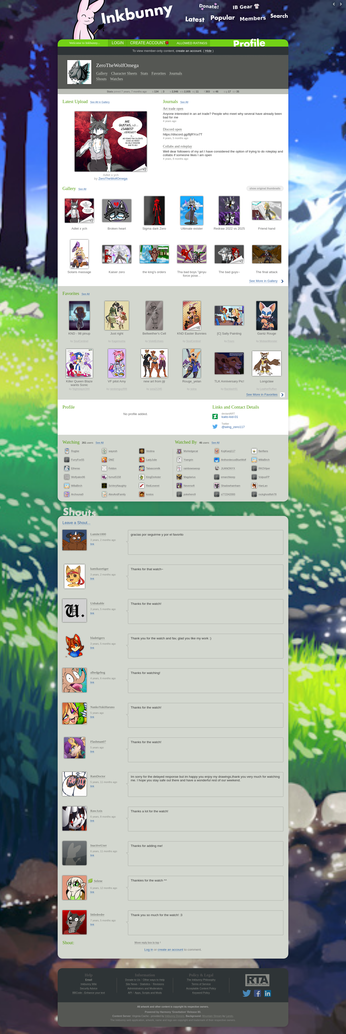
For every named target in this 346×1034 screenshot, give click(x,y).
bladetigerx (97, 638)
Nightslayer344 (81, 388)
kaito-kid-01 (230, 417)
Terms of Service (201, 984)
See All (184, 102)
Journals (175, 73)
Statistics (145, 984)
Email (88, 979)
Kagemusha (118, 341)
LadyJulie (151, 459)
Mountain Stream (212, 1016)
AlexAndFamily (117, 494)
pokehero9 (190, 494)
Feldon (113, 468)
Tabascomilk (153, 468)
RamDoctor (97, 776)
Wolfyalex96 (78, 477)
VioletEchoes (155, 341)
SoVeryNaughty (117, 485)
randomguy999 (118, 388)
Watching (71, 442)
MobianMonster (268, 341)
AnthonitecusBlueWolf (233, 459)
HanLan (263, 485)
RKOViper (264, 468)
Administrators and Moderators (144, 988)
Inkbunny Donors (174, 1016)
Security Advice (89, 988)
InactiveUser (98, 845)
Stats (144, 73)
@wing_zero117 (233, 427)
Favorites (158, 73)
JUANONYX (228, 468)
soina (193, 388)
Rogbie (75, 451)
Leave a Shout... (76, 523)
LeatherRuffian (268, 388)
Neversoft (189, 485)
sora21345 (156, 388)
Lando (229, 1016)
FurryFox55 (77, 459)
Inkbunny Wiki (89, 984)
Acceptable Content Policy (201, 988)
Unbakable (97, 603)
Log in (148, 949)
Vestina (150, 451)
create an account (188, 51)
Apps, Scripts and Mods (148, 992)
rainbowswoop (192, 468)
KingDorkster (153, 477)
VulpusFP (264, 477)
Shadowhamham (230, 485)
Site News (131, 984)
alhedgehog (97, 672)
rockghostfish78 (268, 494)
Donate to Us (132, 979)
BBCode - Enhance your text (88, 992)
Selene (98, 881)
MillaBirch (76, 485)
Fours (231, 341)
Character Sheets (124, 73)
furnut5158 (115, 477)
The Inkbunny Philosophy (201, 979)
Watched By (186, 442)
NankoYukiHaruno (102, 707)
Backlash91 (231, 388)
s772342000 (228, 494)
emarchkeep (228, 477)
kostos (150, 494)
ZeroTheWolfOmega (113, 178)
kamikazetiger (99, 568)
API (130, 992)
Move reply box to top (147, 942)
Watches (116, 79)
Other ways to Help (154, 979)
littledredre (97, 914)
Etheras (75, 468)
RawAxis (96, 811)
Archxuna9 (77, 494)
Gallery (102, 73)
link (92, 544)
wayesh (113, 451)
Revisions (158, 984)
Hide (208, 51)
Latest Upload (75, 101)
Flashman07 (98, 741)
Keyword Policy (201, 992)
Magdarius (190, 477)
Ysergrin (188, 459)
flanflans (263, 451)
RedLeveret (152, 485)
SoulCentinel (81, 341)
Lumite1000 (98, 534)
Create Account (147, 43)
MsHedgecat (191, 451)
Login (118, 43)
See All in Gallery (100, 102)
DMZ (111, 459)
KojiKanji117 (228, 451)
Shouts (101, 79)
